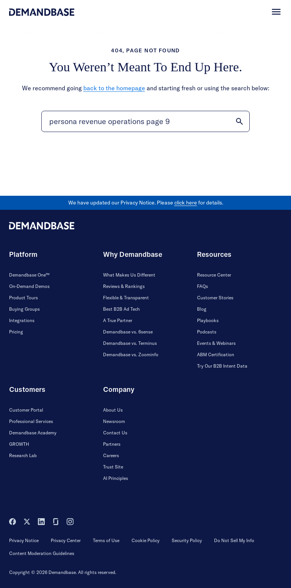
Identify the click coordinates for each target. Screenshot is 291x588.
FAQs (202, 286)
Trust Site (113, 467)
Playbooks (208, 320)
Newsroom (114, 421)
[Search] (145, 121)
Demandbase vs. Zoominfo (130, 354)
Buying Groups (24, 309)
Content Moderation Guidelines (41, 553)
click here (185, 202)
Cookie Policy (145, 540)
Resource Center (214, 275)
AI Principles (115, 478)
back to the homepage (114, 88)
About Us (113, 410)
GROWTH (19, 444)
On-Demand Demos (29, 286)
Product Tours (23, 297)
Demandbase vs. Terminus (130, 343)
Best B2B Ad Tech (121, 309)
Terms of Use (106, 540)
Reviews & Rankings (124, 286)
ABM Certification (215, 354)
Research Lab (23, 455)
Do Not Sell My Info (234, 540)
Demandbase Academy (32, 432)
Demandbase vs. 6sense (128, 332)
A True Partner (117, 320)
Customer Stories (215, 297)
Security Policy (187, 540)
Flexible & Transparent (126, 297)
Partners (111, 444)
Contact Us (115, 432)
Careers (111, 455)
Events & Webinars (216, 343)
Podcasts (206, 332)
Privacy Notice (24, 540)
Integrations (21, 320)
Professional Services (31, 421)
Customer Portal (26, 410)
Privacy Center (66, 540)
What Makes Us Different (129, 275)
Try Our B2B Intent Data (222, 366)
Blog (202, 309)
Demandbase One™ (29, 275)
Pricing (16, 332)
